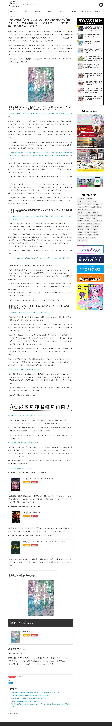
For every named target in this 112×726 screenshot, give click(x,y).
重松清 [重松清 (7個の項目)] (79, 237)
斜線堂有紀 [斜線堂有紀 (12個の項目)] (80, 218)
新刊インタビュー (14, 11)
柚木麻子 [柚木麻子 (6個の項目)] (80, 226)
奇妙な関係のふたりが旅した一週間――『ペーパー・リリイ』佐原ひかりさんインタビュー (35, 692)
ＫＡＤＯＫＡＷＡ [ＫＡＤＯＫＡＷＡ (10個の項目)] (82, 240)
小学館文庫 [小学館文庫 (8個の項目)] (95, 212)
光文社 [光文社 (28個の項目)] (93, 207)
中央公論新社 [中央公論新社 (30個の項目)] (98, 204)
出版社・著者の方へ (86, 11)
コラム (62, 11)
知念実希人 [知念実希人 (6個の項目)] (88, 229)
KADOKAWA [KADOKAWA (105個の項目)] (81, 198)
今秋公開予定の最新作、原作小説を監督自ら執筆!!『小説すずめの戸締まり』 (32, 695)
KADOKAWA (12, 713)
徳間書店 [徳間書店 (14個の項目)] (85, 215)
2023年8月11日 (12, 16)
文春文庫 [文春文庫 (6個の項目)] (92, 215)
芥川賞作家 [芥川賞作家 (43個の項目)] (94, 232)
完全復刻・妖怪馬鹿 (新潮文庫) (31, 512)
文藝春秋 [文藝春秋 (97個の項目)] (99, 215)
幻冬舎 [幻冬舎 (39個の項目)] (79, 215)
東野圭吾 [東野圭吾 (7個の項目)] (97, 223)
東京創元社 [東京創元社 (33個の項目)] (90, 223)
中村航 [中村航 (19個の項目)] (79, 207)
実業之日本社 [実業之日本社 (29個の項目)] (81, 212)
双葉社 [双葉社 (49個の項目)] (99, 207)
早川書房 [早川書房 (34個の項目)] (80, 220)
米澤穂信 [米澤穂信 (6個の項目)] (87, 232)
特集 (26, 11)
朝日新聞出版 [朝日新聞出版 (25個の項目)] (81, 223)
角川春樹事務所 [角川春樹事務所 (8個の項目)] (82, 234)
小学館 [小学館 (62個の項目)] (88, 212)
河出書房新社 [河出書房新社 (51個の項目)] (95, 226)
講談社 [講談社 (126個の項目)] (89, 234)
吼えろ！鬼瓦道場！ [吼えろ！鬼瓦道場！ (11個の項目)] (83, 209)
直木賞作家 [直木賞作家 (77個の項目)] (80, 229)
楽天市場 (34, 482)
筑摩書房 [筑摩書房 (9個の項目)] (80, 232)
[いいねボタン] (20, 677)
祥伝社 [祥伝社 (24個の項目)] (95, 229)
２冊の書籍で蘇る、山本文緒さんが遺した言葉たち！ (26, 701)
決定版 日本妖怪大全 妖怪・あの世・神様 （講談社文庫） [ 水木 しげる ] (44, 541)
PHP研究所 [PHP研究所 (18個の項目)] (89, 198)
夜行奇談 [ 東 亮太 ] (28, 631)
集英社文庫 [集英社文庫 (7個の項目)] (92, 237)
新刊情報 (74, 11)
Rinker (29, 479)
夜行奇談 (19, 713)
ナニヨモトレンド (38, 11)
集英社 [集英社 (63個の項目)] (85, 237)
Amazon (26, 482)
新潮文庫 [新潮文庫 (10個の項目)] (88, 218)
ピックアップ (50, 11)
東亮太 (24, 713)
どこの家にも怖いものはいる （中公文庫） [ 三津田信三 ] (39, 478)
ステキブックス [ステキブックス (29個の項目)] (92, 201)
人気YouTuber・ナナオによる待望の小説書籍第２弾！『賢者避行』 (29, 698)
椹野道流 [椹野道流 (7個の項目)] (87, 226)
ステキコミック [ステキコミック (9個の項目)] (82, 201)
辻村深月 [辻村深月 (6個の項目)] (96, 234)
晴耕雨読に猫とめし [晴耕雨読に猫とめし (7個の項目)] (90, 220)
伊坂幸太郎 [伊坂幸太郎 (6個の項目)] (86, 207)
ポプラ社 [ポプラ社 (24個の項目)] (90, 204)
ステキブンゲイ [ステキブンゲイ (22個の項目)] (82, 204)
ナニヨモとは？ (97, 11)
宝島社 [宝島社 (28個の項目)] (92, 209)
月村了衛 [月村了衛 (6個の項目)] (99, 220)
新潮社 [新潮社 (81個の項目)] (94, 218)
